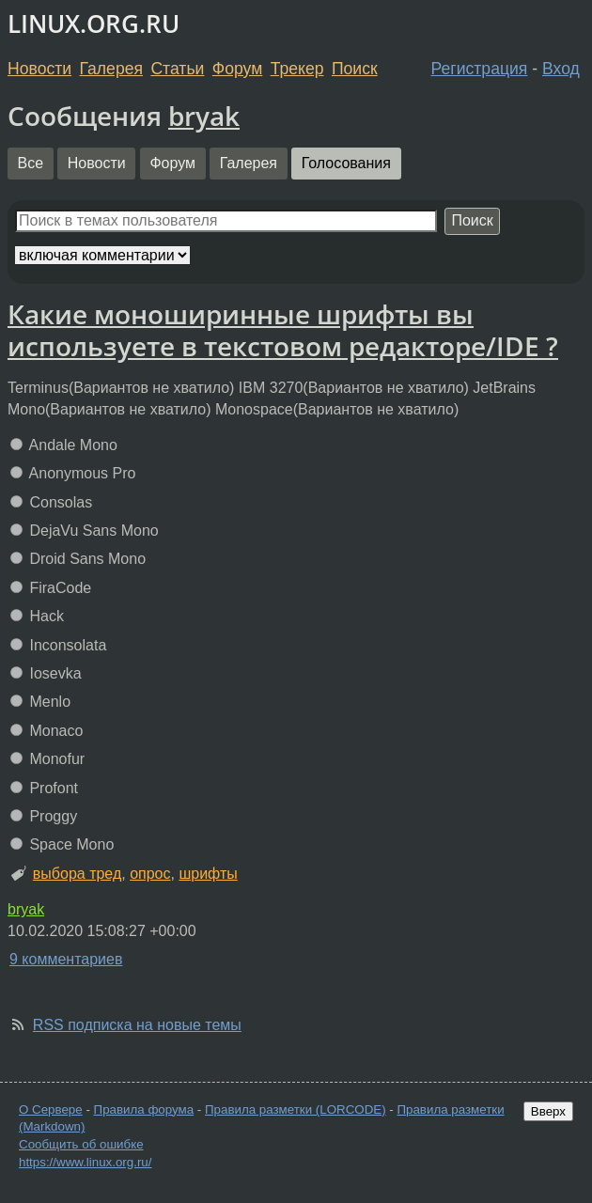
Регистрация (479, 68)
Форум (237, 68)
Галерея (111, 68)
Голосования (346, 163)
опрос (150, 874)
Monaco (46, 731)
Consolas (51, 502)
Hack (37, 616)
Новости (39, 68)
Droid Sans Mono (78, 559)
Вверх (548, 1111)
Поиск (355, 68)
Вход (561, 68)
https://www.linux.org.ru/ (85, 1162)
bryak (204, 115)
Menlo (40, 702)
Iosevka (46, 673)
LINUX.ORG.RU (93, 24)
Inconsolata (58, 645)
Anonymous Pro (72, 473)
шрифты (208, 874)
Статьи (177, 68)
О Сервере (51, 1109)
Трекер (297, 68)
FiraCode (50, 588)
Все (31, 163)
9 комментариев (65, 959)
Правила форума (144, 1109)
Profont (44, 788)
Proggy (43, 816)
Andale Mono (63, 445)
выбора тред (77, 874)
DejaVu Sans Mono (84, 531)
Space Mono (62, 844)
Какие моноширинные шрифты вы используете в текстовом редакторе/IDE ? (283, 330)
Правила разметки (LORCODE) (295, 1109)
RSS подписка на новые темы (137, 1025)
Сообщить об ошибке (81, 1144)
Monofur (47, 759)
